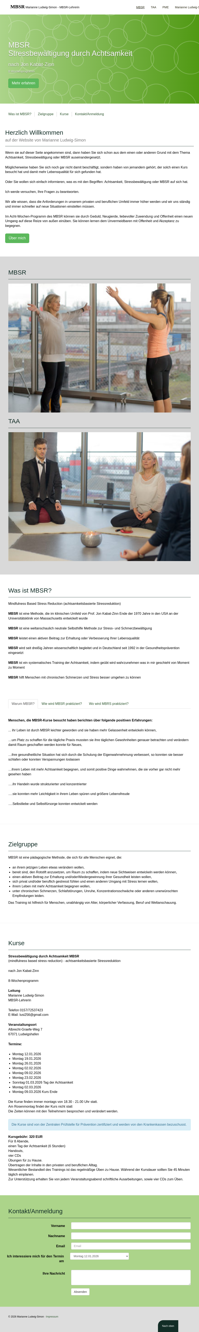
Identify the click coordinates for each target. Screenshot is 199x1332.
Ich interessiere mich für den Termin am (35, 1259)
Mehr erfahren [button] (23, 83)
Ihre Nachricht (54, 1273)
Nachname (56, 1236)
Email (60, 1246)
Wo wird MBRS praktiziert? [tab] (109, 703)
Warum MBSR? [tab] (23, 703)
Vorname (58, 1226)
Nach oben (168, 1326)
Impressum (52, 1316)
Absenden (80, 1291)
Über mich (17, 238)
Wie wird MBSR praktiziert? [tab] (62, 703)
